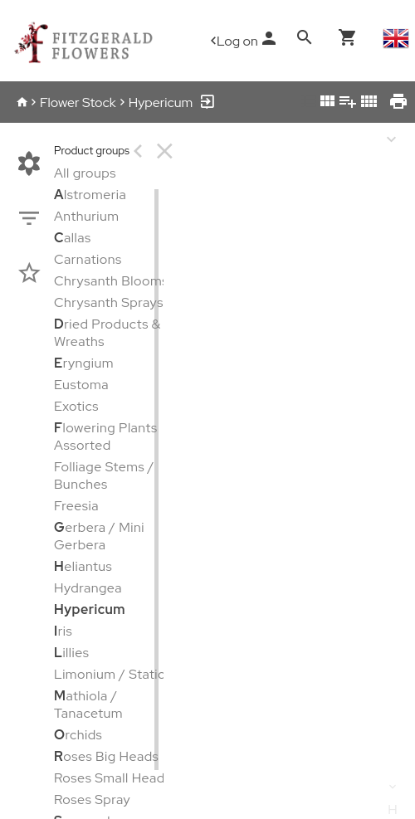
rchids (78, 734)
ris (63, 631)
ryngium (84, 363)
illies (71, 652)
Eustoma (81, 384)
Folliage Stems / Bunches (104, 475)
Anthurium (87, 216)
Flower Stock (78, 102)
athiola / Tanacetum (88, 704)
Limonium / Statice (113, 674)
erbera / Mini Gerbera (99, 536)
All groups (85, 173)
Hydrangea (88, 588)
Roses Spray (92, 799)
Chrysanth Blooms (111, 281)
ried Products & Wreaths (107, 332)
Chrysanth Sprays (109, 302)
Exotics (76, 406)
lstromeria (90, 194)
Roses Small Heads (112, 778)
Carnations (88, 259)
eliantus (83, 566)
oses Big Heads (106, 756)
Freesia (76, 505)
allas (72, 237)
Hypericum (161, 102)
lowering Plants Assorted (106, 436)
